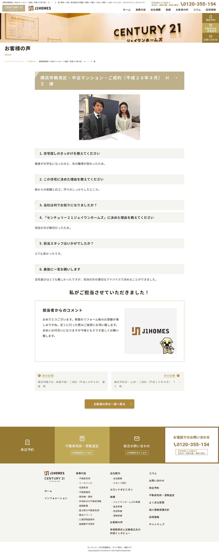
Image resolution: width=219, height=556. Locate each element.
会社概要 (156, 9)
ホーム (127, 9)
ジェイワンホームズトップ (14, 61)
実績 (168, 9)
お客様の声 (182, 9)
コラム (197, 9)
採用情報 (211, 9)
